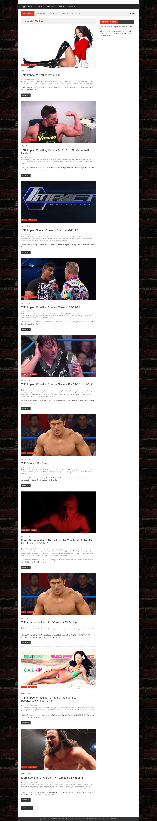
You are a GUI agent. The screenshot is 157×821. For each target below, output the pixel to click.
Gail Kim (70, 81)
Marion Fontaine (70, 552)
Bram (37, 159)
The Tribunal (75, 394)
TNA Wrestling (75, 83)
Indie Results (25, 530)
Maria (27, 83)
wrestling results (89, 83)
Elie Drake (62, 707)
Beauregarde (26, 784)
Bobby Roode (31, 707)
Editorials (61, 7)
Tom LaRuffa (49, 788)
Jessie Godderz (42, 316)
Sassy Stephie (85, 554)
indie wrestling (25, 552)
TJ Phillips (37, 555)
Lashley (23, 83)
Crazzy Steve (69, 391)
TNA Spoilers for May (34, 463)
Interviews (50, 7)
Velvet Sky (52, 240)
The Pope (69, 394)
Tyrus (47, 240)
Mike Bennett (49, 161)
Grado (75, 81)
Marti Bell (49, 709)
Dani (75, 550)
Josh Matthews (76, 393)
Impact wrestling (26, 238)
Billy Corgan (40, 81)
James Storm (84, 81)
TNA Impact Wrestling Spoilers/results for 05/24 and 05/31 (57, 384)
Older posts (27, 808)
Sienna (50, 83)
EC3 (61, 81)
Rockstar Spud (34, 83)
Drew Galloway (55, 81)
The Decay (55, 83)
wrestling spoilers (48, 317)
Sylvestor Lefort (62, 394)
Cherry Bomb (62, 391)
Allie (33, 391)
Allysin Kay (31, 237)
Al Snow (29, 81)
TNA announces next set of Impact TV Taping (49, 622)
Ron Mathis (77, 554)
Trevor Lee (42, 240)
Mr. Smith (24, 554)
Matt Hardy (33, 161)
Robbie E (72, 316)
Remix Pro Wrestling (32, 554)
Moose (91, 552)
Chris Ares (49, 550)
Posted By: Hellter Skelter (30, 79)
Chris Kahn (56, 550)
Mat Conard (79, 552)
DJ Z (48, 237)
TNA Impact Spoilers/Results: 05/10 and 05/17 (49, 230)
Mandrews (55, 316)
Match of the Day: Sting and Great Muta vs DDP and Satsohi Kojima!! (58, 13)
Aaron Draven (26, 550)
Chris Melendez (45, 784)
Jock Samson (55, 552)
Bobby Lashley (31, 159)
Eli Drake (65, 81)
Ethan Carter (80, 784)
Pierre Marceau (78, 786)
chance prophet (42, 550)
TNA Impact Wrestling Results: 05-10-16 (45, 75)
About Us (72, 7)
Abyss (25, 81)
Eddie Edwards (62, 159)
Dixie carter (42, 159)
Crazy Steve (47, 81)
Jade (79, 81)
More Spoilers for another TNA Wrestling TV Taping (52, 777)
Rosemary (41, 83)
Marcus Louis (85, 393)
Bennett (34, 81)
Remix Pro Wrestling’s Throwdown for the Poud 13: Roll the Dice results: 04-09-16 (57, 542)
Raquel (31, 394)
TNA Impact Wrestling (64, 83)
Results (39, 7)
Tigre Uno (88, 629)
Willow (82, 83)
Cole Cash (62, 550)
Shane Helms (45, 394)
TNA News (31, 612)
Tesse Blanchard (29, 555)
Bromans (55, 391)
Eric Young (69, 707)
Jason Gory (48, 552)
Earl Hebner (62, 237)
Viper (52, 555)
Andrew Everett (39, 237)
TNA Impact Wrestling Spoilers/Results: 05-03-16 (50, 307)
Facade (88, 550)
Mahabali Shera (57, 238)
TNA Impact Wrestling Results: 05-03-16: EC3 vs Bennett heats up (55, 152)
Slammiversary (85, 238)
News (30, 7)
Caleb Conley (50, 314)
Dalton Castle (69, 550)
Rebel (62, 709)
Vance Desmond (45, 555)
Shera (46, 83)
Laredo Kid (63, 552)
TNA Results (32, 64)
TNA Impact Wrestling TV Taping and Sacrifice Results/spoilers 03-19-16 (48, 699)
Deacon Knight (81, 550)
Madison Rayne (38, 709)
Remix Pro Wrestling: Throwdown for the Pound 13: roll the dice (56, 554)
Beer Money (33, 784)
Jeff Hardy (91, 81)
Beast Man (34, 550)
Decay (45, 237)
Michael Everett (41, 161)
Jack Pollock (33, 552)
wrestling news (58, 555)
